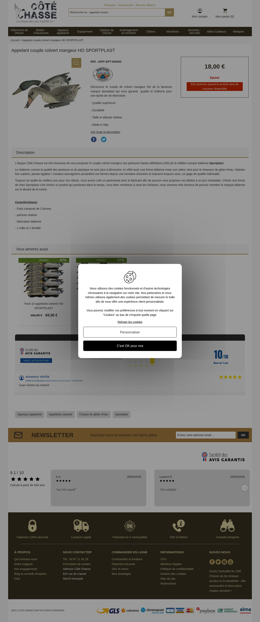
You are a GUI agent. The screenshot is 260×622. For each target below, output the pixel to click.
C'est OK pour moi (130, 345)
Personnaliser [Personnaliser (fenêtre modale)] (130, 332)
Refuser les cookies (130, 321)
